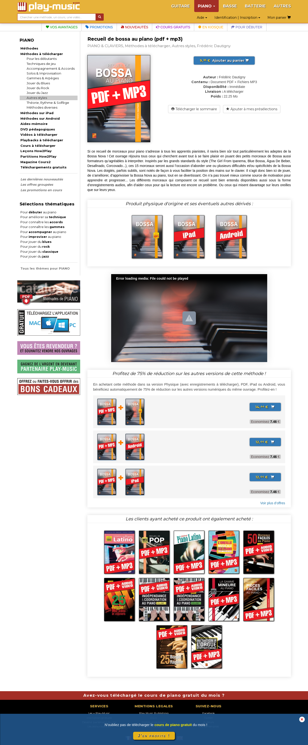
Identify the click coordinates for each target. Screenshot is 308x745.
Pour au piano (38, 212)
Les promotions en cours (41, 190)
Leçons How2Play (36, 151)
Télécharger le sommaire (194, 109)
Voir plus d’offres (272, 503)
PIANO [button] (206, 6)
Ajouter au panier (224, 60)
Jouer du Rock (38, 88)
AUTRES (282, 6)
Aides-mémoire (34, 124)
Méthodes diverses (42, 107)
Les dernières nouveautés (41, 179)
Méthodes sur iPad (37, 113)
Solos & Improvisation (44, 73)
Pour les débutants (42, 59)
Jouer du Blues (38, 83)
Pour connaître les (41, 222)
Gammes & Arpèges (43, 78)
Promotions (99, 27)
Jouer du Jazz (37, 93)
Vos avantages (62, 27)
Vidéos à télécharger (38, 134)
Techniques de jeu (41, 64)
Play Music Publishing (154, 713)
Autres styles (37, 98)
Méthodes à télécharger (41, 54)
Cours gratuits (173, 27)
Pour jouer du (36, 242)
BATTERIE (255, 6)
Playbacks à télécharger (41, 140)
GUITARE (180, 6)
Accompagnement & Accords (51, 68)
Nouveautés (134, 27)
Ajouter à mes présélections (251, 109)
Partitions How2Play (38, 156)
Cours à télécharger (37, 146)
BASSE (230, 6)
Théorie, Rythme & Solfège (48, 103)
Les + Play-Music (99, 713)
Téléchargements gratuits (43, 167)
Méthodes (29, 48)
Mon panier (279, 17)
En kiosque (210, 27)
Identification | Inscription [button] (237, 17)
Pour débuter (246, 27)
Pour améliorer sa (43, 217)
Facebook (208, 713)
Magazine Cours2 (35, 162)
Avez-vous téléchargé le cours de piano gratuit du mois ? (154, 695)
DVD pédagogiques (37, 129)
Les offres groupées (36, 184)
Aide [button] (202, 17)
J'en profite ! (154, 736)
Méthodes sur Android (40, 118)
